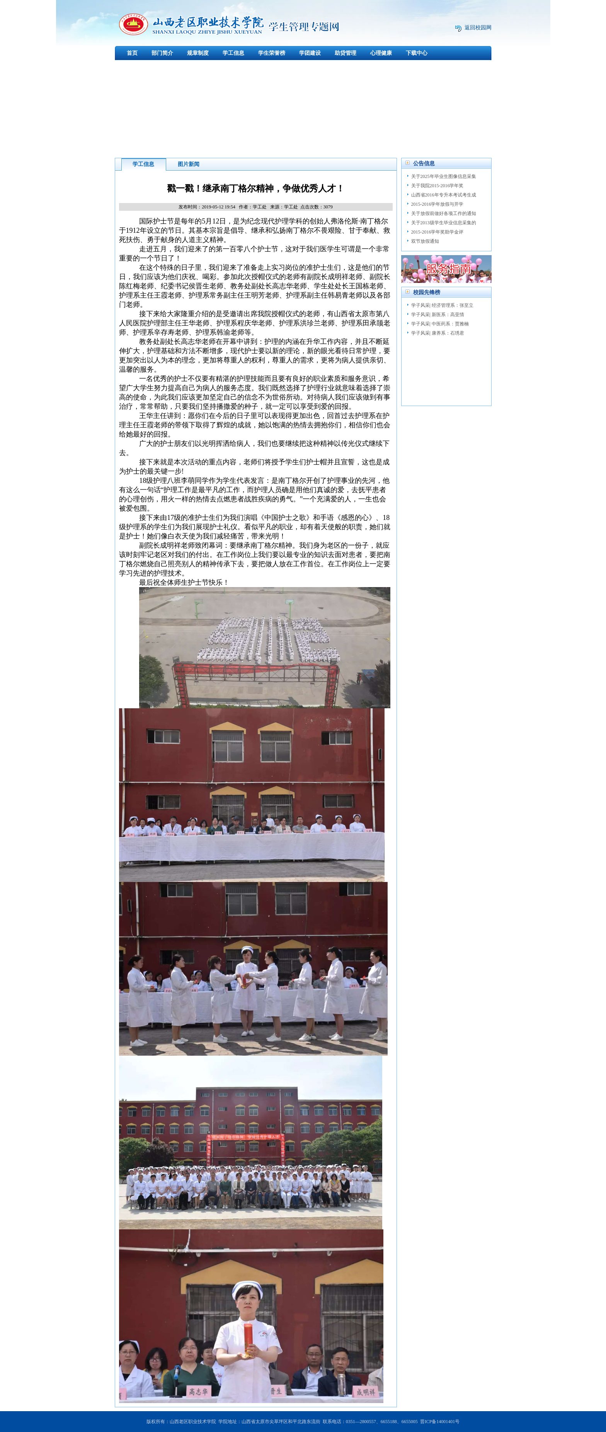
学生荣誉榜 (271, 53)
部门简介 (162, 53)
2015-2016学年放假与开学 (437, 204)
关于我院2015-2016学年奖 (437, 185)
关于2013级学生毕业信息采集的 (443, 222)
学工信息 (233, 53)
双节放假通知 (425, 241)
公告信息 (424, 163)
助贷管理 (345, 53)
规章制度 (198, 53)
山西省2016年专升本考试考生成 (443, 195)
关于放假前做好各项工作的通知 (443, 213)
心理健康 (381, 53)
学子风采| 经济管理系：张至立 (442, 305)
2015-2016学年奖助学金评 (437, 232)
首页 (132, 53)
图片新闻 (188, 164)
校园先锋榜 (426, 292)
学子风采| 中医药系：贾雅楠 (440, 324)
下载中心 (416, 53)
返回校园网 (478, 27)
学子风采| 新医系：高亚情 (437, 314)
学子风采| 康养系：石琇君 (437, 333)
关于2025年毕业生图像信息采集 (443, 176)
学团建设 (310, 53)
